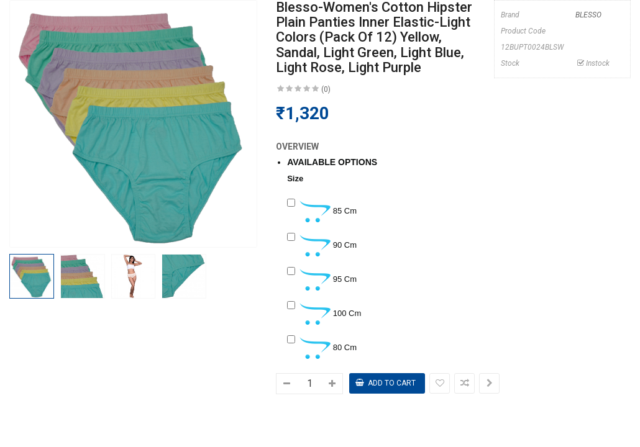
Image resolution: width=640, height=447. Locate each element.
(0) (326, 89)
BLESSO (588, 15)
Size (295, 178)
